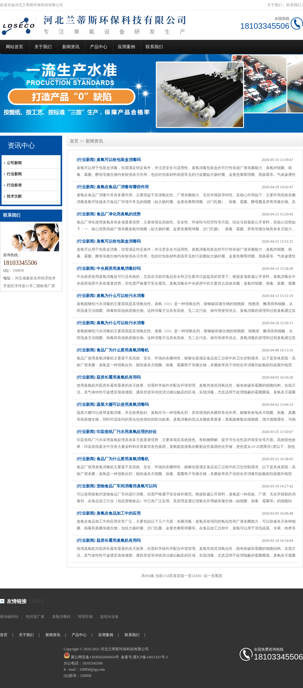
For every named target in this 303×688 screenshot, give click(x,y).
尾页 (218, 576)
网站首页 (14, 47)
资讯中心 (21, 145)
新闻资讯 (70, 47)
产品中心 (98, 47)
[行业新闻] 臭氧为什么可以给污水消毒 (111, 295)
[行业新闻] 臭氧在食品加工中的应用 (109, 513)
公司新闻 (14, 163)
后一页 (209, 576)
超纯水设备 (109, 616)
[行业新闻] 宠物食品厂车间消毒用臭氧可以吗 (117, 486)
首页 (74, 141)
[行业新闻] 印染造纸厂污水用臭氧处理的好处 (117, 431)
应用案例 (126, 47)
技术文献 (14, 196)
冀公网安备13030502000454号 (95, 657)
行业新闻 (14, 174)
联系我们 (293, 5)
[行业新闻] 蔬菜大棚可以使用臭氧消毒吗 (113, 404)
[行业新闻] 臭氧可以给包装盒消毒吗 (109, 159)
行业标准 (14, 185)
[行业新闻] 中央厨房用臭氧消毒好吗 (109, 268)
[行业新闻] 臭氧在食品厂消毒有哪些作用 (113, 187)
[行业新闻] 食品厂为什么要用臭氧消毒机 (113, 350)
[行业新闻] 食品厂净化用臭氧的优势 (109, 214)
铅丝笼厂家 (35, 616)
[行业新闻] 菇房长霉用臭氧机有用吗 (109, 377)
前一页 (186, 576)
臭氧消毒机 (61, 616)
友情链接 (17, 601)
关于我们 (274, 5)
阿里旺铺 (85, 616)
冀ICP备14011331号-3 (150, 657)
